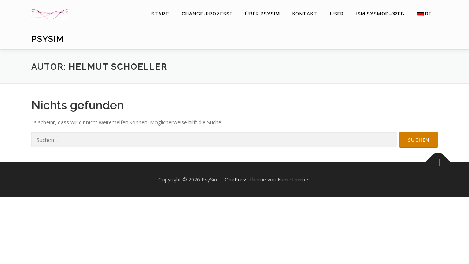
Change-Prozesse (207, 13)
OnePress (236, 179)
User (337, 13)
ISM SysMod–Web (380, 13)
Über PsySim (262, 13)
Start (160, 13)
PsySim (47, 39)
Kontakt (305, 13)
